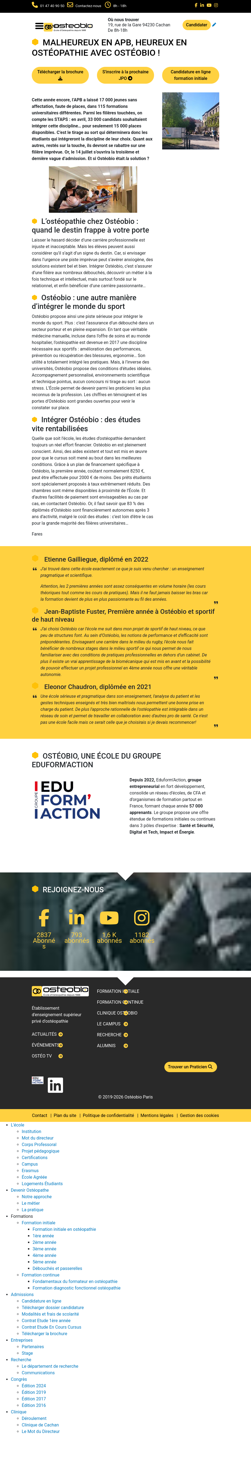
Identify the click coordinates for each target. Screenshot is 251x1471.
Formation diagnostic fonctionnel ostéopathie (77, 1288)
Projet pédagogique (40, 1151)
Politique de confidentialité (108, 1115)
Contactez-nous (89, 6)
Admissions (22, 1294)
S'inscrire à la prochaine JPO (125, 75)
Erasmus (30, 1170)
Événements (45, 1045)
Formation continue (120, 1002)
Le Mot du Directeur (41, 1431)
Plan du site (65, 1115)
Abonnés (44, 943)
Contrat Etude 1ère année (46, 1320)
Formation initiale (118, 991)
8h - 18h (119, 6)
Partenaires (33, 1346)
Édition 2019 (34, 1392)
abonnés (76, 940)
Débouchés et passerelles (57, 1268)
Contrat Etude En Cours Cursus (51, 1327)
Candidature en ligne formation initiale (191, 75)
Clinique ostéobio (117, 1013)
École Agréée (34, 1177)
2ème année (44, 1242)
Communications (38, 1372)
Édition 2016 (34, 1405)
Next (32, 735)
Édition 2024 (34, 1385)
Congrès (19, 1379)
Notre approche (37, 1196)
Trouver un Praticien (191, 1066)
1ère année (43, 1235)
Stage (27, 1353)
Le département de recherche (50, 1366)
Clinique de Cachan (40, 1425)
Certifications (35, 1157)
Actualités (44, 1034)
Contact (39, 1115)
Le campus (108, 1023)
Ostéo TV (42, 1056)
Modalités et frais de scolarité (50, 1314)
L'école (17, 1125)
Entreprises (22, 1340)
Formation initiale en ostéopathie (64, 1229)
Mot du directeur (38, 1138)
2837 (44, 935)
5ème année (44, 1262)
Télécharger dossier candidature (53, 1307)
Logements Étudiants (42, 1183)
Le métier (31, 1203)
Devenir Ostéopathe (30, 1190)
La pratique (32, 1209)
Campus (30, 1164)
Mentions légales (156, 1115)
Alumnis (106, 1045)
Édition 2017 (34, 1398)
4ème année (44, 1255)
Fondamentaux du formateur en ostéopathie (75, 1281)
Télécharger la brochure (60, 75)
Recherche (109, 1034)
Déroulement (34, 1418)
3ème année (44, 1248)
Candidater (196, 24)
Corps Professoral (39, 1144)
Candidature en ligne (41, 1301)
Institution (31, 1131)
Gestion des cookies (199, 1115)
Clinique (18, 1411)
